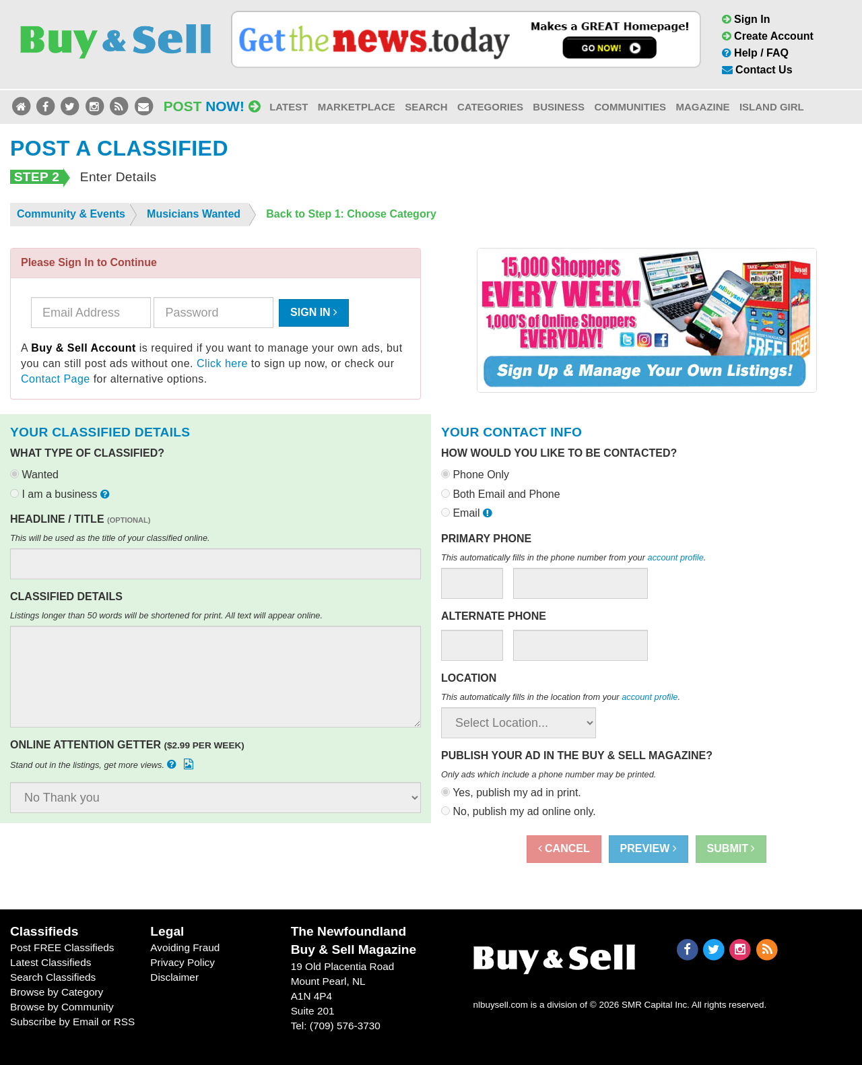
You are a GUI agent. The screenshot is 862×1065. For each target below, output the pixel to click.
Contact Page (55, 379)
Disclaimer (174, 977)
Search (426, 106)
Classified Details (66, 596)
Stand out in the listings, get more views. (103, 764)
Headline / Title (80, 519)
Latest (288, 106)
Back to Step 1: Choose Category (351, 214)
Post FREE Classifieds (62, 947)
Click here (222, 363)
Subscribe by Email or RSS (72, 1021)
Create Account (768, 36)
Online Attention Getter (127, 744)
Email (468, 513)
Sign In (746, 19)
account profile (676, 557)
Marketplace (356, 106)
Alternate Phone (493, 616)
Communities (630, 106)
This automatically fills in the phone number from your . (573, 557)
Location (468, 678)
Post (212, 106)
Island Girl (771, 106)
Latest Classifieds (50, 962)
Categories (490, 106)
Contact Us (757, 69)
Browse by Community (62, 1006)
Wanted (34, 474)
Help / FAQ (755, 53)
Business (559, 106)
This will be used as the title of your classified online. (110, 538)
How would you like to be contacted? (559, 453)
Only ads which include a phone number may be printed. (548, 774)
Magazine (702, 106)
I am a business (61, 494)
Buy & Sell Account (83, 348)
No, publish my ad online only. (518, 811)
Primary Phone (486, 538)
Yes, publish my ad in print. (511, 792)
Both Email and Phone (500, 494)
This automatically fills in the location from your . (560, 697)
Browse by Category (56, 992)
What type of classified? (87, 453)
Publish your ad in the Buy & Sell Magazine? (576, 755)
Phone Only (475, 474)
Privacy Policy (182, 962)
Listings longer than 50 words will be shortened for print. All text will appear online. (166, 615)
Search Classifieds (53, 977)
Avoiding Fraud (185, 947)
